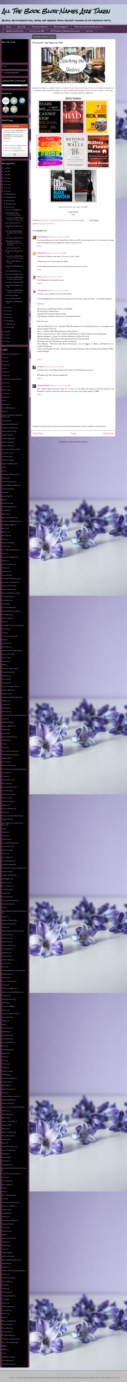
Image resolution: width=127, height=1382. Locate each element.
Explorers (5, 708)
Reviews (4, 1118)
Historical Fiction (8, 787)
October (9, 201)
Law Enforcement (8, 864)
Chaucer (5, 568)
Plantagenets (6, 1050)
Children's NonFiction (10, 579)
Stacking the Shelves (46, 224)
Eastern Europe (7, 672)
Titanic (4, 1274)
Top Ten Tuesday (7, 1278)
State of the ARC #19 (13, 210)
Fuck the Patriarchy (9, 751)
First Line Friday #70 (13, 248)
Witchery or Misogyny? (10, 1339)
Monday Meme (6, 960)
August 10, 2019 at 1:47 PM (56, 253)
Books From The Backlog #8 (14, 252)
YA (3, 1353)
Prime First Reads (8, 1078)
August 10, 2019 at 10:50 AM (58, 237)
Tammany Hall (7, 1224)
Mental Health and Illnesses (11, 931)
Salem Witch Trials (8, 1147)
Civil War (5, 604)
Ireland (4, 832)
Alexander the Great (9, 424)
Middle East (6, 938)
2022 (5, 181)
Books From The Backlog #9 (14, 227)
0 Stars (4, 358)
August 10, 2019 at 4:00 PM (58, 290)
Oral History (6, 1017)
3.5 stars (4, 386)
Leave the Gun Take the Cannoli (13, 868)
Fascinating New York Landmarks (13, 715)
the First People (7, 1256)
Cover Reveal (6, 615)
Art (3, 467)
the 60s (4, 1249)
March (8, 321)
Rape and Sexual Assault (10, 1096)
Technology (6, 1231)
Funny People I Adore (9, 755)
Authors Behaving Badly (10, 485)
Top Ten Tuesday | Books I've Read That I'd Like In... (14, 233)
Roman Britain (7, 1136)
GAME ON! (6, 758)
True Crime (6, 1292)
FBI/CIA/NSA (7, 722)
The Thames (6, 1264)
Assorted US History (9, 474)
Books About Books (8, 518)
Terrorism (5, 1246)
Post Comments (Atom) (78, 442)
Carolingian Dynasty (9, 557)
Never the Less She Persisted (11, 992)
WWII (4, 1350)
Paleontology (6, 1028)
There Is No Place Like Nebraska (13, 1271)
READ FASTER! (8, 1100)
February (9, 324)
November (9, 197)
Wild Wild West (7, 1335)
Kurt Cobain (6, 857)
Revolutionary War (8, 1121)
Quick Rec (5, 1086)
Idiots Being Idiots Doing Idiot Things (12, 824)
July (7, 308)
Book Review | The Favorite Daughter (13, 214)
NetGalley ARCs (8, 989)
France (4, 748)
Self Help (5, 1161)
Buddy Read (6, 536)
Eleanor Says (6, 694)
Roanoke (5, 1129)
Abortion (5, 404)
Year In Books (6, 1361)
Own (3, 1024)
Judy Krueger (42, 237)
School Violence (7, 1150)
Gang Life (5, 762)
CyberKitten (42, 290)
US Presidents (6, 1307)
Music (4, 967)
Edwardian (5, 683)
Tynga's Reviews (75, 88)
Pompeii (4, 1068)
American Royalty (8, 431)
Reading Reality (88, 88)
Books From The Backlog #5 (14, 303)
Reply (39, 246)
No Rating (5, 996)
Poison (4, 1060)
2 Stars (4, 372)
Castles (4, 561)
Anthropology (7, 453)
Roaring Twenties (8, 1132)
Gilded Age (5, 773)
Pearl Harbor (6, 1035)
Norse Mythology (8, 999)
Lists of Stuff (7, 886)
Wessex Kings (6, 1325)
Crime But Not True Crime (11, 625)
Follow (4, 66)
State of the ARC (37, 31)
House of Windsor (8, 809)
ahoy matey (5, 421)
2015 (5, 341)
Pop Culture (6, 1071)
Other (4, 1021)
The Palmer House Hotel (10, 1260)
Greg (39, 277)
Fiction (4, 733)
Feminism (5, 730)
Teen (3, 1235)
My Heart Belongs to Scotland (12, 971)
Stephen (40, 367)
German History (7, 766)
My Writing (6, 974)
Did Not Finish (7, 654)
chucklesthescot (43, 385)
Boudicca (5, 532)
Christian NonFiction (9, 593)
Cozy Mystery (6, 618)
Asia (3, 471)
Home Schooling (7, 801)
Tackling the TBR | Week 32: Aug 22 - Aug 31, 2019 (14, 219)
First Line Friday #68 (13, 299)
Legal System (6, 872)
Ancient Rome (7, 442)
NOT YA (5, 1003)
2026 (5, 168)
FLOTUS (5, 740)
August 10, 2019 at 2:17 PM (52, 277)
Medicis (4, 917)
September (9, 204)
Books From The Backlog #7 (14, 267)
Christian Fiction (8, 586)
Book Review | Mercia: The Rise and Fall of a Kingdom (14, 243)
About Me (21, 27)
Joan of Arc (6, 839)
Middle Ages (6, 935)
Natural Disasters (8, 981)
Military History (8, 945)
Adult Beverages (7, 408)
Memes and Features (14, 31)
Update (4, 1303)
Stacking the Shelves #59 (14, 274)
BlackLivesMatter (8, 507)
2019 (5, 191)
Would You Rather (8, 1343)
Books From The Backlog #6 (14, 286)
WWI (3, 1346)
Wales (4, 1317)
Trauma (4, 1285)
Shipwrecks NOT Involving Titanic (14, 1168)
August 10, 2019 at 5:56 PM (54, 367)
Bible (3, 500)
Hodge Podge (6, 791)
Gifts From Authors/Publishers (13, 769)
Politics (4, 1064)
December (9, 194)
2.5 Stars (4, 376)
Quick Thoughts (7, 1089)
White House (6, 1328)
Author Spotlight (8, 482)
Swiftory (5, 1217)
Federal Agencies (7, 726)
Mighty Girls (6, 942)
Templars (5, 1242)
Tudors (4, 1299)
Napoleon (5, 978)
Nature (4, 985)
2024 (5, 175)
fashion (4, 719)
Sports (4, 1199)
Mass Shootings (7, 904)
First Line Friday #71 (13, 223)
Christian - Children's (9, 582)
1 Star (4, 361)
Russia (4, 1143)
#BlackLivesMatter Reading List (88, 27)
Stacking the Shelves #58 (14, 282)
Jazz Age (4, 836)
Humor (4, 812)
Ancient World (7, 446)
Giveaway (5, 776)
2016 (5, 338)
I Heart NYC (6, 819)
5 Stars (4, 397)
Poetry (4, 1057)
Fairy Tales (6, 712)
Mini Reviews (6, 949)
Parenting (5, 1032)
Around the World (8, 464)
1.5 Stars (4, 365)
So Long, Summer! (12, 295)
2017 (5, 335)
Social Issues (6, 1181)
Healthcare (6, 784)
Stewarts (5, 1210)
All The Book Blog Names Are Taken (56, 11)
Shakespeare (6, 1165)
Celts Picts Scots (8, 564)
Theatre (4, 1267)
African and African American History (12, 416)
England (5, 701)
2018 (5, 332)
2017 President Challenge (10, 379)
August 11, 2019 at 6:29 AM (61, 385)
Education (5, 679)
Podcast (4, 1053)
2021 (5, 185)
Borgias (4, 528)
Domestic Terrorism (9, 669)
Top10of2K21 (6, 1282)
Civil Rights (6, 600)
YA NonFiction (7, 1357)
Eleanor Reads (7, 690)
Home (8, 27)
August (9, 207)
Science (4, 1154)
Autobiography (7, 489)
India (3, 829)
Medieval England (8, 920)
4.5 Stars (4, 394)
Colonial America (8, 607)
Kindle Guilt (6, 847)
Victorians (5, 1310)
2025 (5, 171)
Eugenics (5, 704)
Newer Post (38, 433)
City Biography (7, 597)
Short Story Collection (10, 1174)
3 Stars (4, 383)
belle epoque (6, 496)
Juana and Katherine (9, 843)
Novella (4, 1010)
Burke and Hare (7, 543)
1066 (3, 368)
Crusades (5, 629)
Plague (4, 1046)
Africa (4, 412)
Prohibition (6, 1082)
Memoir (4, 927)
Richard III (6, 1125)
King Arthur (6, 850)
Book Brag (5, 510)
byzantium (5, 546)
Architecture (6, 460)
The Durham (6, 1253)
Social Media (6, 1185)
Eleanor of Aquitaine (9, 686)
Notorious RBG (7, 1006)
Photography (6, 1039)
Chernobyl (5, 571)
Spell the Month (7, 1195)
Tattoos (5, 1228)
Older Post (108, 433)
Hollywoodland (7, 794)
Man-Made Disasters (9, 900)
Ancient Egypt (7, 435)
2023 (5, 178)
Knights (4, 854)
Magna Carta (6, 897)
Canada (4, 554)
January (9, 327)
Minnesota (5, 953)
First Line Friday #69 (13, 271)
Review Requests (61, 27)
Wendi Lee (41, 253)
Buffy (4, 539)
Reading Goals (7, 1103)
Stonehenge (6, 1213)
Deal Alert (5, 647)
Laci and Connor (7, 861)
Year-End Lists (7, 1364)
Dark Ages (5, 643)
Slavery (4, 1177)
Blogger (117, 1378)
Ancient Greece (7, 439)
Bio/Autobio (6, 503)
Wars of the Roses (8, 1321)
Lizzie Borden (6, 890)
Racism (4, 1093)
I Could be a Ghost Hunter (11, 816)
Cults (4, 633)
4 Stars (4, 390)
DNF (3, 665)
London (4, 893)
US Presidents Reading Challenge (65, 31)
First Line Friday (8, 737)
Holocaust (5, 798)
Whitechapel (6, 1332)
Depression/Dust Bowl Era (11, 651)
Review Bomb (6, 1114)
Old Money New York (9, 1014)
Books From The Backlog (10, 521)
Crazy (4, 622)
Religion (5, 1111)
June (8, 311)
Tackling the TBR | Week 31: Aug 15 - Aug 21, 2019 (14, 257)
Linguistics (6, 882)
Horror (4, 805)
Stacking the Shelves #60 (14, 238)
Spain (3, 1192)
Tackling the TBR (8, 1220)
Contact (89, 31)
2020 (5, 188)
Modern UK (6, 956)
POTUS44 (5, 1075)
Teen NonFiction (8, 1238)
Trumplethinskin (8, 1296)
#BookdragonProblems (10, 354)
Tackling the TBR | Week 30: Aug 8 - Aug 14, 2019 (14, 278)
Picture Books (7, 1042)
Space (3, 1188)
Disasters (5, 661)
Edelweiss (5, 676)
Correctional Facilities (10, 611)
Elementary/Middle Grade (11, 697)
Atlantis (5, 478)
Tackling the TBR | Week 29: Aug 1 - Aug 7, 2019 (14, 291)
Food (3, 744)
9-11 (3, 401)
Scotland (5, 1157)
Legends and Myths (8, 875)
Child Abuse (6, 575)
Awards (4, 492)
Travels (4, 1289)
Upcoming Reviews (40, 27)
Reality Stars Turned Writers (12, 1107)
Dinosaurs (5, 658)
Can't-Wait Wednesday (9, 550)
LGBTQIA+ (6, 879)
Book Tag (5, 514)
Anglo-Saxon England (9, 449)
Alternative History (9, 428)
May (7, 314)
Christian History (8, 589)
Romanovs (5, 1139)
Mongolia (5, 963)
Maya (3, 908)
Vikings (4, 1314)
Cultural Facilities (9, 636)
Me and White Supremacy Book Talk (14, 911)
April (8, 318)
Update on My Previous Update (14, 262)
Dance (4, 640)
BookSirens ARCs (8, 525)
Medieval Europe (7, 924)
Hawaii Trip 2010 (7, 780)
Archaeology (6, 457)
